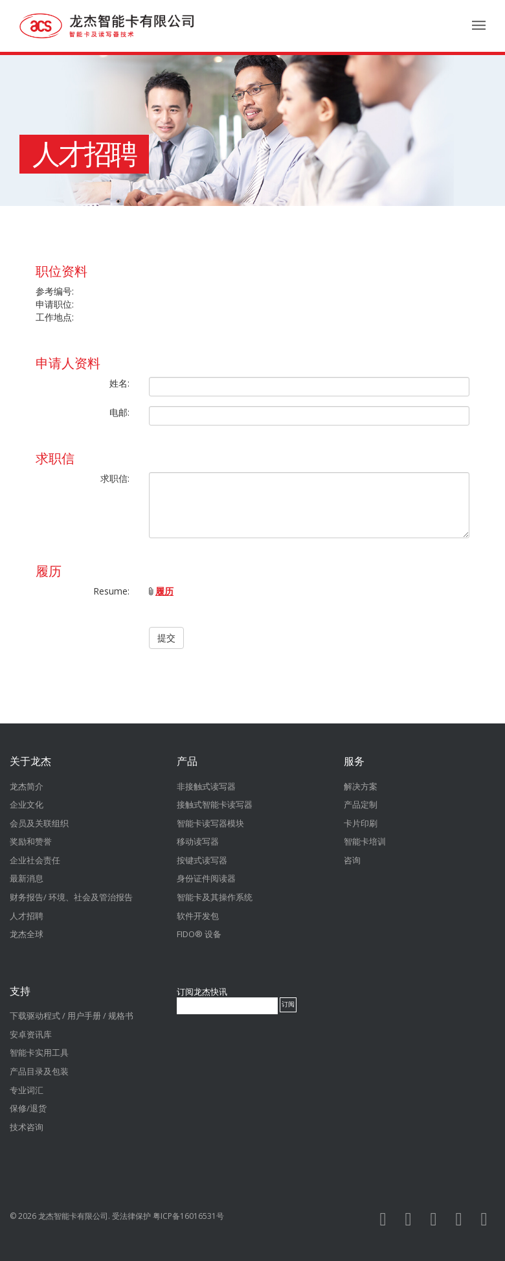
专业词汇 (26, 1090)
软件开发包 (198, 916)
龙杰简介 (26, 786)
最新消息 (26, 878)
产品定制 (360, 804)
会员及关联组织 (39, 823)
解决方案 (360, 786)
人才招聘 (84, 154)
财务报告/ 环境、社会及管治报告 (71, 897)
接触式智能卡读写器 (214, 804)
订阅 (288, 1004)
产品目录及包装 (39, 1071)
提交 (166, 638)
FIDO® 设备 (199, 934)
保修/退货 (28, 1108)
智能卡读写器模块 (210, 823)
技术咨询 (26, 1127)
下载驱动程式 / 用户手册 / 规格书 (71, 1015)
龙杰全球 (26, 934)
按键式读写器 (202, 860)
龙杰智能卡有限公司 (73, 1215)
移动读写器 (198, 841)
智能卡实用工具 (39, 1052)
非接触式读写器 (206, 786)
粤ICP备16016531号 (188, 1215)
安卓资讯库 (31, 1034)
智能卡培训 (365, 841)
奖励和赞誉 (31, 841)
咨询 (352, 860)
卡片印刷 (360, 823)
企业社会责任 (35, 860)
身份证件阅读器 (206, 878)
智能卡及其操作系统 (214, 897)
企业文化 (26, 804)
